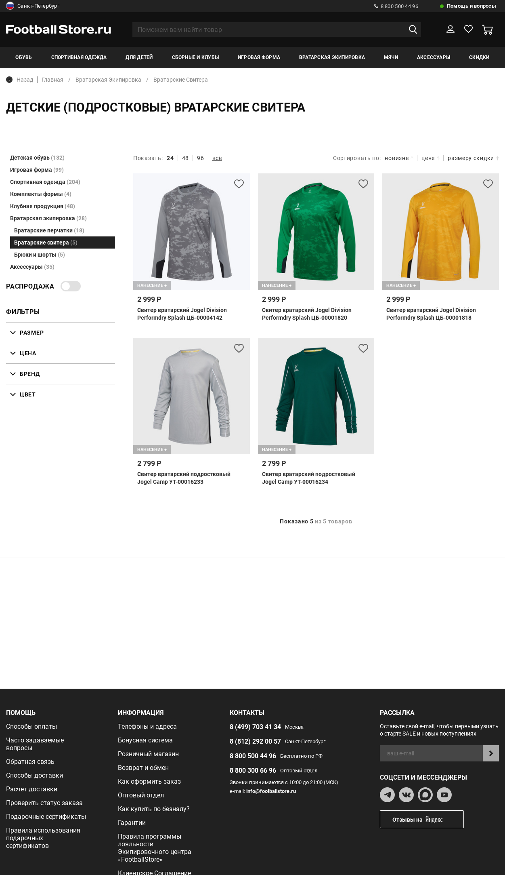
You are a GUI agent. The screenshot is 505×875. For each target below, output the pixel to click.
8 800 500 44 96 (396, 6)
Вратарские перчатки (49, 230)
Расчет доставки (31, 789)
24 (170, 158)
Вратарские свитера (46, 242)
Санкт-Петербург (32, 6)
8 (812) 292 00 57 (255, 741)
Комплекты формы (40, 194)
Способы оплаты (31, 726)
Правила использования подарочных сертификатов (43, 838)
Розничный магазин (148, 754)
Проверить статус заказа (44, 803)
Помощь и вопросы (471, 6)
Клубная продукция (42, 206)
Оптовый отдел (141, 795)
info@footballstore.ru (271, 791)
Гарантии (132, 823)
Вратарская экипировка (332, 57)
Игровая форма (259, 57)
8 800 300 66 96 (253, 770)
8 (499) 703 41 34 (255, 727)
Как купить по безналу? (154, 809)
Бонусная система (145, 740)
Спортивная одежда (79, 57)
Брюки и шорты (39, 254)
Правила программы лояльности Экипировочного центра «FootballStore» (154, 848)
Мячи (391, 57)
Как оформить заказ (149, 781)
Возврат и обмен (143, 768)
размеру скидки (473, 158)
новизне (399, 158)
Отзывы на (427, 819)
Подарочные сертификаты (46, 816)
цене (430, 158)
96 (200, 158)
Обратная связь (30, 761)
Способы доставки (34, 775)
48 (185, 158)
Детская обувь (37, 157)
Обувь (23, 57)
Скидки (479, 57)
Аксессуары (433, 57)
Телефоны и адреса (147, 726)
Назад (19, 79)
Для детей (139, 57)
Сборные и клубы (195, 57)
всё (217, 158)
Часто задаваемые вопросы (35, 744)
